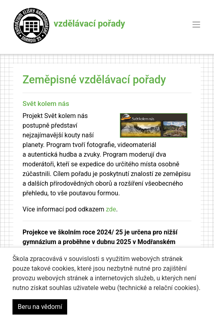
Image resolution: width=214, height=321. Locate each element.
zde (111, 209)
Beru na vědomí (40, 307)
